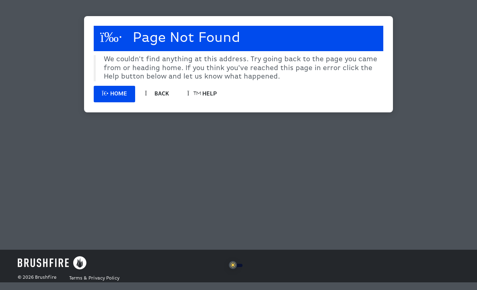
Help (202, 94)
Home (114, 94)
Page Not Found (170, 38)
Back (157, 94)
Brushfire (45, 277)
